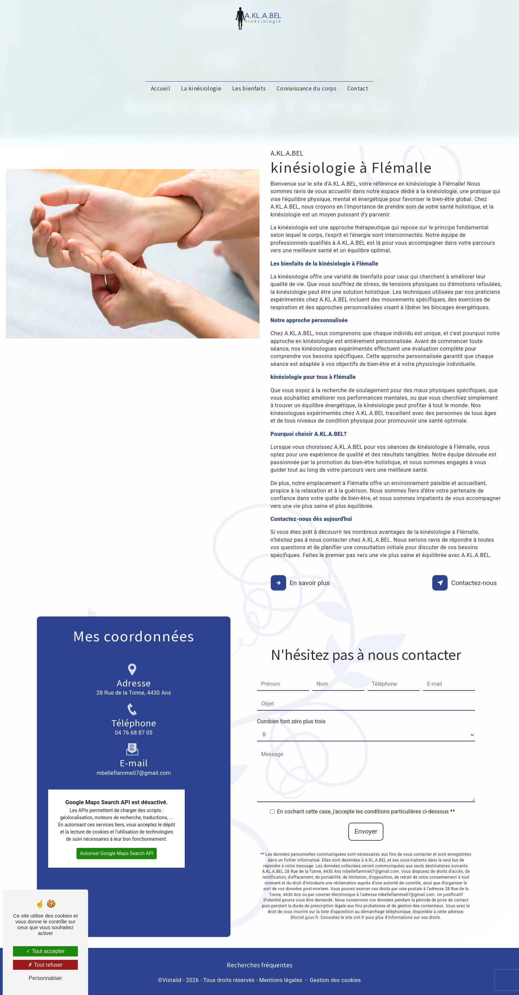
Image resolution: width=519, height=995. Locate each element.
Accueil (160, 95)
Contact (357, 95)
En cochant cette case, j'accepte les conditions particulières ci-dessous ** (366, 797)
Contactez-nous (465, 583)
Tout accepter (45, 951)
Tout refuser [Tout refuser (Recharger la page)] (45, 965)
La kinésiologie (201, 95)
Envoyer (365, 817)
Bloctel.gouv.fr (304, 902)
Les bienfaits (249, 95)
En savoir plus (301, 583)
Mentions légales (280, 980)
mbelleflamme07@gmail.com (134, 743)
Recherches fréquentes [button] (259, 964)
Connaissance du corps (306, 95)
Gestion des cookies (335, 980)
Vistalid (172, 980)
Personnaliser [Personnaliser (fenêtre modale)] (45, 978)
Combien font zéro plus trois (291, 707)
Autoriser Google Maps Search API (116, 838)
